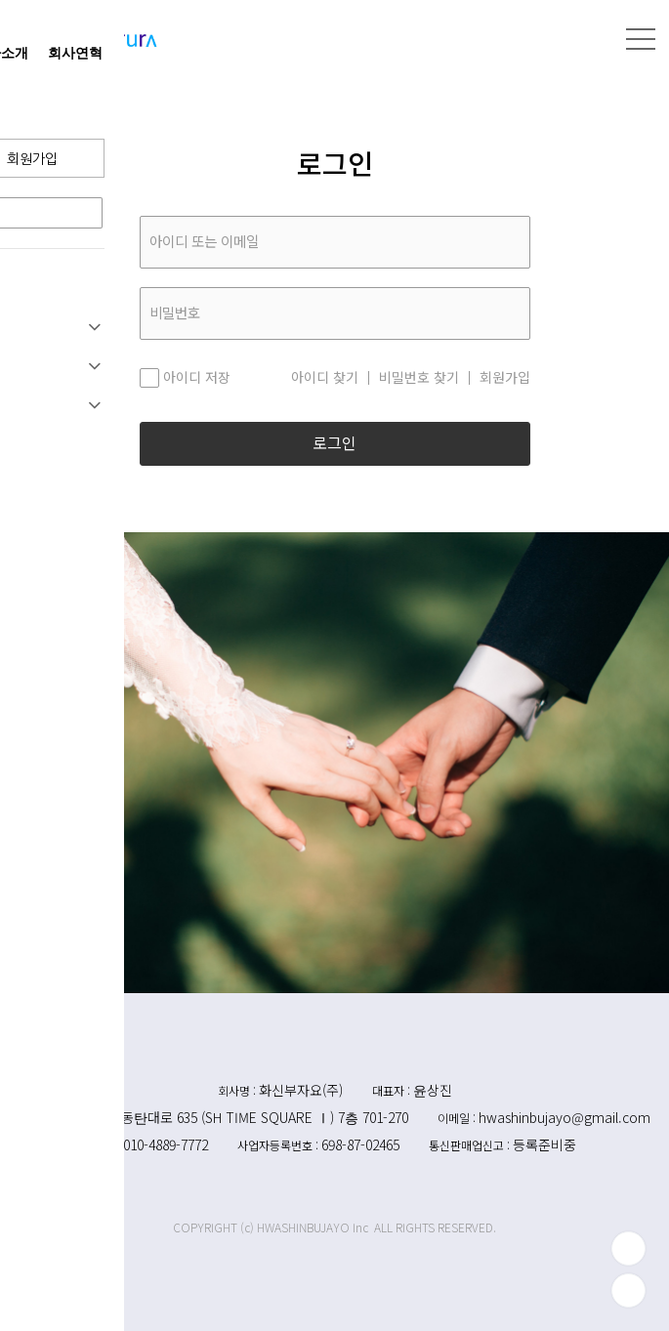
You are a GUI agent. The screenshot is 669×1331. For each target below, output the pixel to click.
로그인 (334, 444)
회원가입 (505, 378)
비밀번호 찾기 (419, 378)
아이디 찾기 (324, 378)
